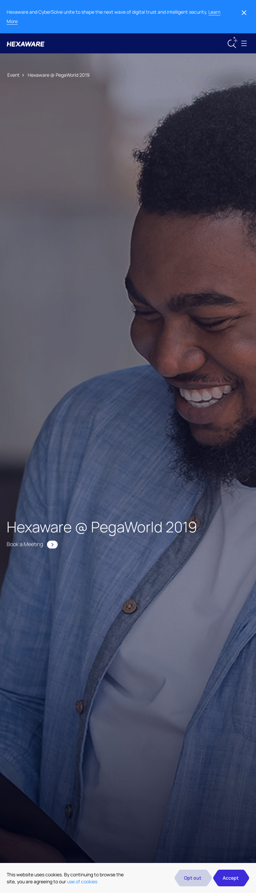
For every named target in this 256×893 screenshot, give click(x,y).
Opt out (192, 878)
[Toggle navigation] (244, 43)
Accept (231, 878)
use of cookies (82, 881)
